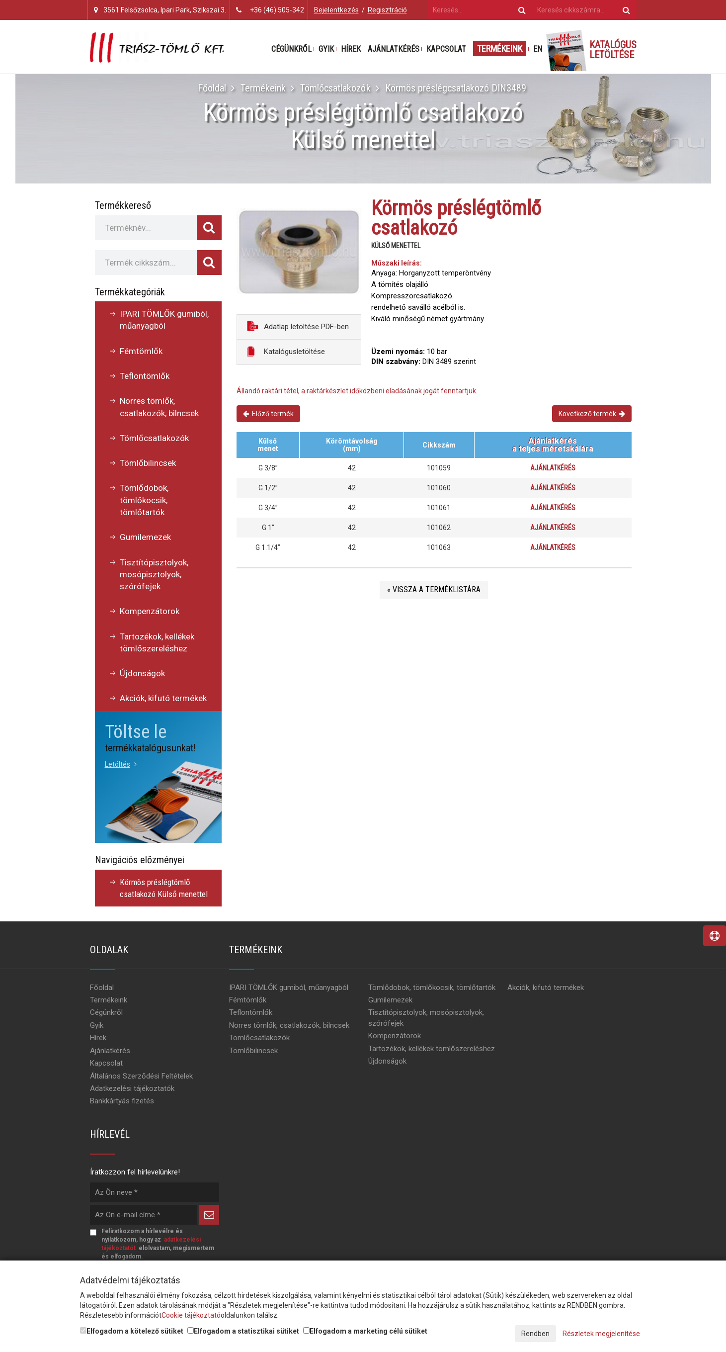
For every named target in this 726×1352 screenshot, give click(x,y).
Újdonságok (142, 673)
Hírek (351, 49)
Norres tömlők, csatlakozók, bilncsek (159, 407)
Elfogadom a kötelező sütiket (131, 1331)
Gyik (326, 49)
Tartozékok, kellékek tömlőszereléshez (157, 642)
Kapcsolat (446, 49)
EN (537, 49)
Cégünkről (291, 49)
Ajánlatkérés (393, 49)
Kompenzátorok (149, 611)
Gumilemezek (145, 537)
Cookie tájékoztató (191, 1315)
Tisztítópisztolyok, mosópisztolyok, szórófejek (154, 574)
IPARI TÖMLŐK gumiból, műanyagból (164, 320)
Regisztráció (387, 10)
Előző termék (268, 414)
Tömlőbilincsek (148, 463)
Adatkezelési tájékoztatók (132, 1088)
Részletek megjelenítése (601, 1334)
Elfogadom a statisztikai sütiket (243, 1331)
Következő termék (592, 414)
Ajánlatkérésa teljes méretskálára (552, 444)
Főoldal (212, 88)
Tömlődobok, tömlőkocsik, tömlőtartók (144, 500)
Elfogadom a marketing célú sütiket (365, 1331)
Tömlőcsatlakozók (335, 88)
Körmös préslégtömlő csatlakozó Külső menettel (164, 888)
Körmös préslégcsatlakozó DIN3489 (455, 88)
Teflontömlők (144, 376)
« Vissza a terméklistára (434, 589)
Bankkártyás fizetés (122, 1100)
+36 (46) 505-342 (277, 10)
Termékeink (499, 48)
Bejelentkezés (336, 10)
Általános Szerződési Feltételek (141, 1076)
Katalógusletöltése (286, 351)
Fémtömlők (141, 351)
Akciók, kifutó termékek (163, 698)
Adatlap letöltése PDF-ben (298, 326)
